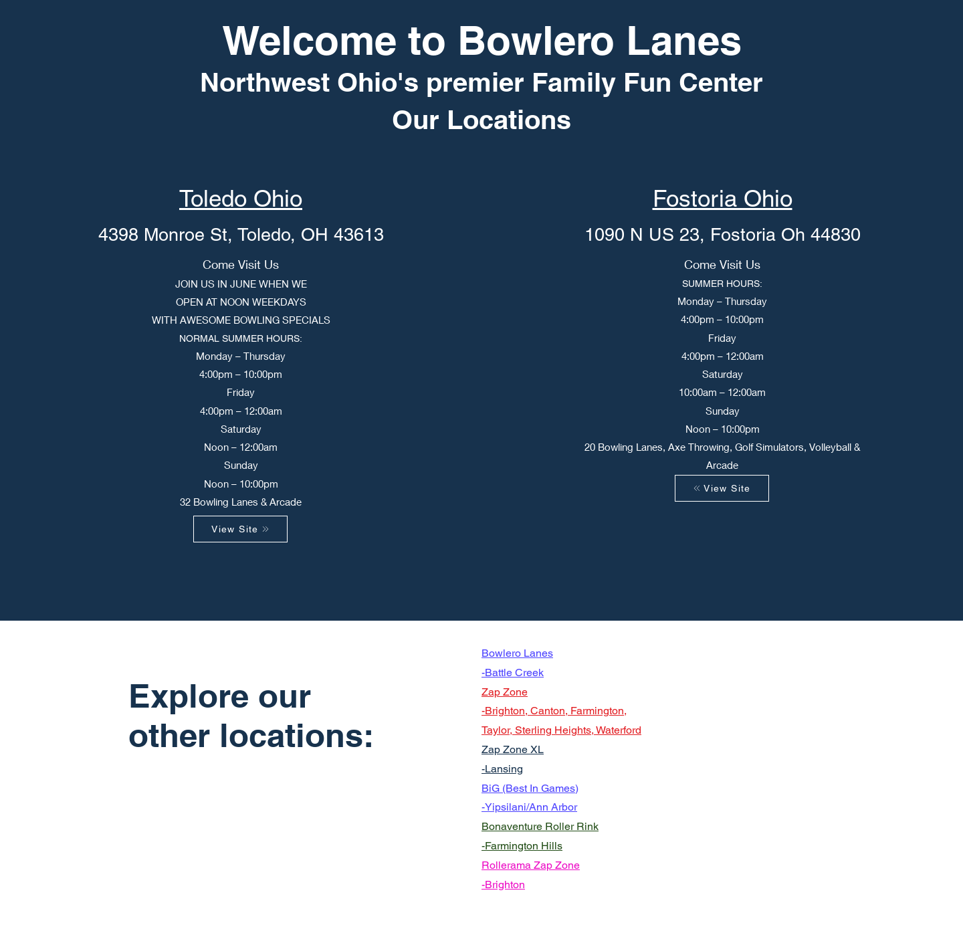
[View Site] (240, 529)
